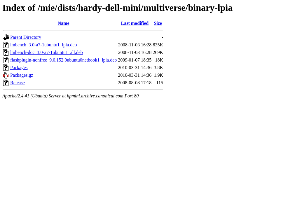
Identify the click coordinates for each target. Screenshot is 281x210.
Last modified (135, 23)
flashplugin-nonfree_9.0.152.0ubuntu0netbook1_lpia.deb (63, 59)
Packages (19, 67)
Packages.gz (21, 75)
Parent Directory (25, 37)
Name (63, 23)
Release (17, 82)
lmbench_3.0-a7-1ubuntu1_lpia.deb (43, 44)
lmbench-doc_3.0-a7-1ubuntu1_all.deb (46, 52)
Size (158, 23)
